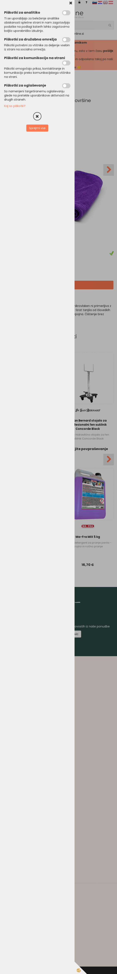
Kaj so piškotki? (14, 106)
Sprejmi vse (37, 128)
